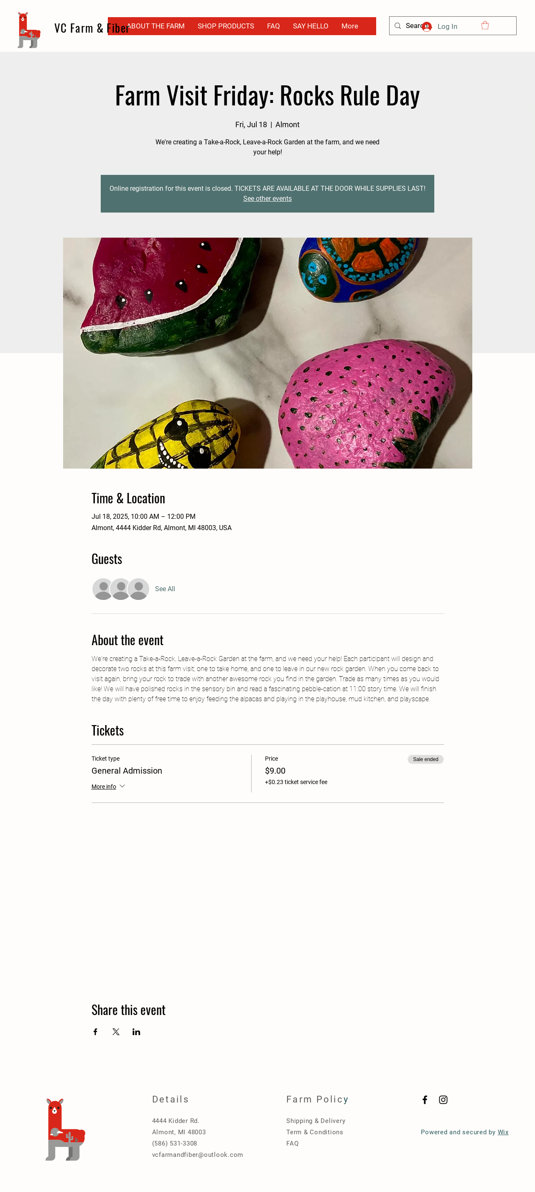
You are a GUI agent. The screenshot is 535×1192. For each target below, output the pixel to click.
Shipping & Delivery (315, 1121)
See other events (267, 199)
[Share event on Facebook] (95, 1031)
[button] (485, 25)
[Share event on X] (116, 1031)
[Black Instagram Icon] (443, 1099)
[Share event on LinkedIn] (136, 1031)
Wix (503, 1132)
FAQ (292, 1143)
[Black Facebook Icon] (425, 1099)
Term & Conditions (315, 1132)
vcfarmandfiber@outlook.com (198, 1155)
